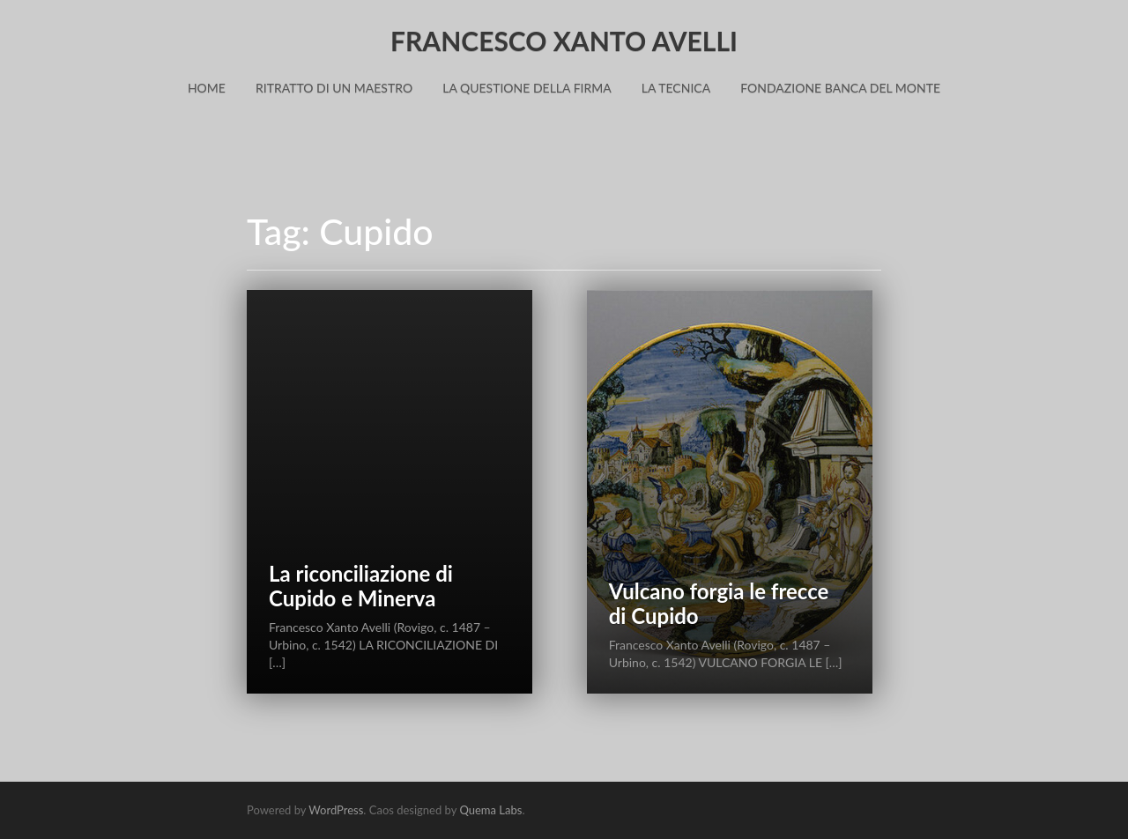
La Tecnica (676, 87)
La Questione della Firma (527, 87)
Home (207, 87)
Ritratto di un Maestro (334, 87)
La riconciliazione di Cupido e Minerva (361, 586)
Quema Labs (490, 810)
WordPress (335, 810)
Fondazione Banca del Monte (840, 87)
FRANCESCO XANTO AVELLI (564, 40)
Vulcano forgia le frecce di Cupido (719, 603)
